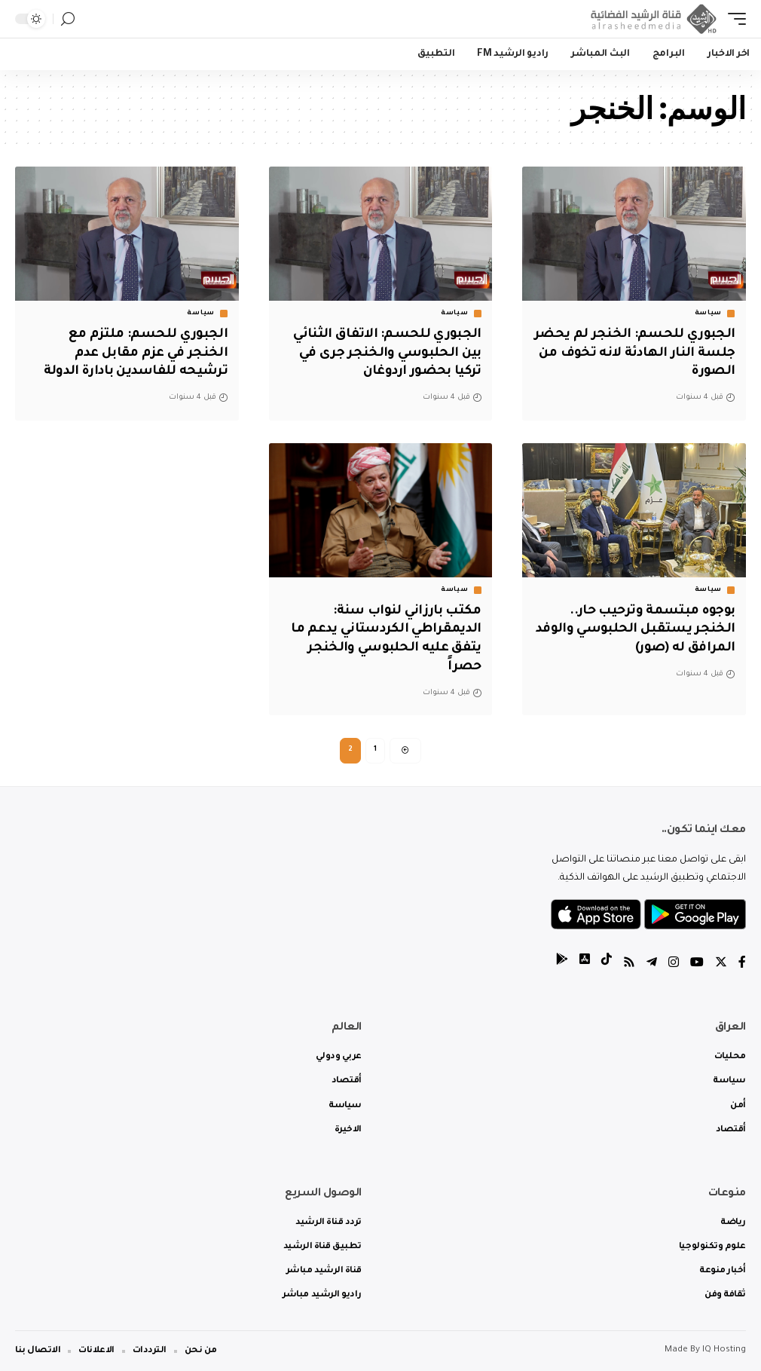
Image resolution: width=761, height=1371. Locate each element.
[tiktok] (606, 964)
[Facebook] (742, 964)
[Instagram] (673, 964)
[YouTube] (697, 964)
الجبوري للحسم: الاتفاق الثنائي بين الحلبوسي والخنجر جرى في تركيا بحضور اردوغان (387, 353)
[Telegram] (651, 964)
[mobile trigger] (733, 19)
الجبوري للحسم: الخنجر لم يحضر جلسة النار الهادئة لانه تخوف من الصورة (634, 353)
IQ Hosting (724, 1350)
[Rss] (629, 964)
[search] (67, 19)
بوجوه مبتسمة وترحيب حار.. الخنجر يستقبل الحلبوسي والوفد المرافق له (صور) (635, 630)
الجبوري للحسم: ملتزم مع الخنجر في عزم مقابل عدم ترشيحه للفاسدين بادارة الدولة (135, 353)
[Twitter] (721, 964)
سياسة (709, 313)
